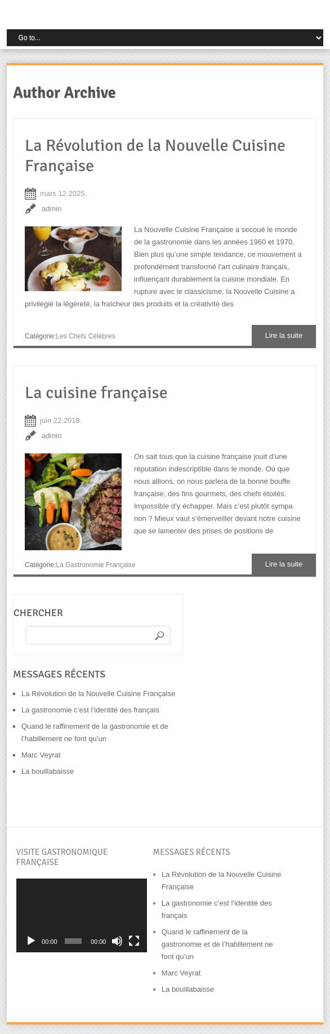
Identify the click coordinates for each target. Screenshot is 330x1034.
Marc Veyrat (40, 755)
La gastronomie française (95, 565)
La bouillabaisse (47, 771)
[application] (82, 915)
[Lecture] (31, 941)
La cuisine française (96, 392)
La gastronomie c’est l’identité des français (90, 710)
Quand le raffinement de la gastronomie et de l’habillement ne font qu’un (217, 944)
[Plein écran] (134, 941)
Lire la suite (283, 335)
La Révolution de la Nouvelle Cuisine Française (155, 155)
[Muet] (117, 941)
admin (51, 208)
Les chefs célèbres (85, 336)
